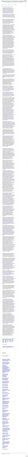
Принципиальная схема (5, 327)
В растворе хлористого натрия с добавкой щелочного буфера (5, 381)
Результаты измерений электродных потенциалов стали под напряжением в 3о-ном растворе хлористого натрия (6, 432)
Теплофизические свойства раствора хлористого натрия (5, 442)
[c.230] (10, 343)
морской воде (4, 52)
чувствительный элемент (6, 151)
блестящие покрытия (9, 36)
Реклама (15, 4)
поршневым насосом (12, 330)
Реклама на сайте (8, 456)
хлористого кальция (5, 222)
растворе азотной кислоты (8, 274)
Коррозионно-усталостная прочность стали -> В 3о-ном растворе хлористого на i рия (8, 349)
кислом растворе (8, 63)
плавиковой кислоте (9, 70)
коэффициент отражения (6, 37)
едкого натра (7, 239)
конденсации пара (6, 241)
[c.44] (10, 344)
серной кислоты (10, 138)
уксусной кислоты (7, 174)
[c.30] (5, 344)
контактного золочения (5, 281)
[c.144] (13, 343)
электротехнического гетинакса (8, 161)
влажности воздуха (5, 23)
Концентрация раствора (5, 29)
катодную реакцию (7, 234)
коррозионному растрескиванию (8, 210)
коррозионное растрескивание (9, 80)
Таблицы (9, 4)
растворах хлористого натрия (11, 194)
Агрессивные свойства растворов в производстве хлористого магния (6, 366)
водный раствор (10, 9)
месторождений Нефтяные (8, 235)
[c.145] (3, 343)
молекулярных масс (5, 122)
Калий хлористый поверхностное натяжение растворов (6, 393)
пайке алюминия (13, 269)
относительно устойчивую (6, 223)
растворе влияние (5, 202)
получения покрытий (6, 47)
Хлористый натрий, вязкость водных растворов (5, 449)
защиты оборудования (5, 220)
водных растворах (10, 181)
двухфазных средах (5, 228)
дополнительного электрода (10, 325)
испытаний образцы (12, 31)
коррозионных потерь (5, 176)
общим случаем (7, 124)
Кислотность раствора (8, 46)
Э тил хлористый (4, 451)
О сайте (12, 4)
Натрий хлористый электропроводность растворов (5, 414)
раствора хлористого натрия (10, 28)
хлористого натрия (10, 95)
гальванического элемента (10, 15)
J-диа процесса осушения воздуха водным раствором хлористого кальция (6, 363)
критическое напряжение (6, 215)
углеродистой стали (8, 203)
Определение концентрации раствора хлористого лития (5, 422)
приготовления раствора (7, 75)
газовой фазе (11, 122)
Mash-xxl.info (4, 456)
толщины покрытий (8, 279)
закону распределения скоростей (8, 114)
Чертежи (6, 4)
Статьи (3, 4)
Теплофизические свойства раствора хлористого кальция (5, 439)
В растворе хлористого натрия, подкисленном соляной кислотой (5, 385)
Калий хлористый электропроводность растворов (5, 398)
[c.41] (7, 344)
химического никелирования (6, 328)
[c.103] (6, 343)
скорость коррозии (7, 182)
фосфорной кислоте (7, 39)
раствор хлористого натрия (11, 251)
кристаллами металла (7, 10)
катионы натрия (12, 250)
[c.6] (8, 343)
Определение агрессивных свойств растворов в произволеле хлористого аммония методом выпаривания (6, 418)
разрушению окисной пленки (6, 269)
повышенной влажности (9, 137)
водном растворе (8, 127)
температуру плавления (8, 262)
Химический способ (5, 315)
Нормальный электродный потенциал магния (8, 92)
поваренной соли (8, 134)
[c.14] (3, 344)
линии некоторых (5, 105)
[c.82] (12, 344)
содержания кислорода (11, 178)
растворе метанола (5, 197)
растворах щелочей (5, 96)
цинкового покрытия (10, 208)
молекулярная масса (5, 125)
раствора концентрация (10, 56)
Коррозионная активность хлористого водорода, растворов (6, 402)
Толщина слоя (10, 311)
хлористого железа (12, 65)
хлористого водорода (10, 125)
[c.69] (12, 342)
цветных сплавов (11, 12)
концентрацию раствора (5, 22)
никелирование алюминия (6, 275)
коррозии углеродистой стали (9, 227)
